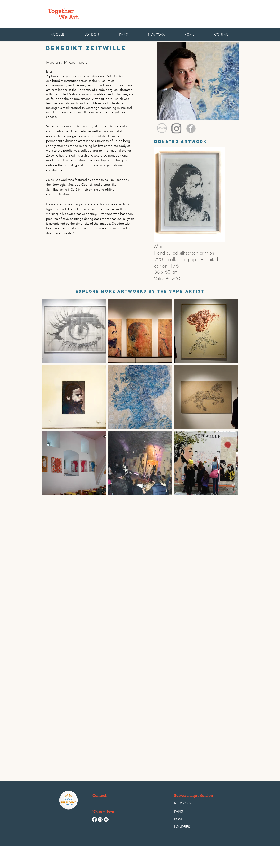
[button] (189, 34)
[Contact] (100, 795)
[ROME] (183, 819)
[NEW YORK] (183, 803)
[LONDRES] (183, 827)
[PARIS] (183, 811)
